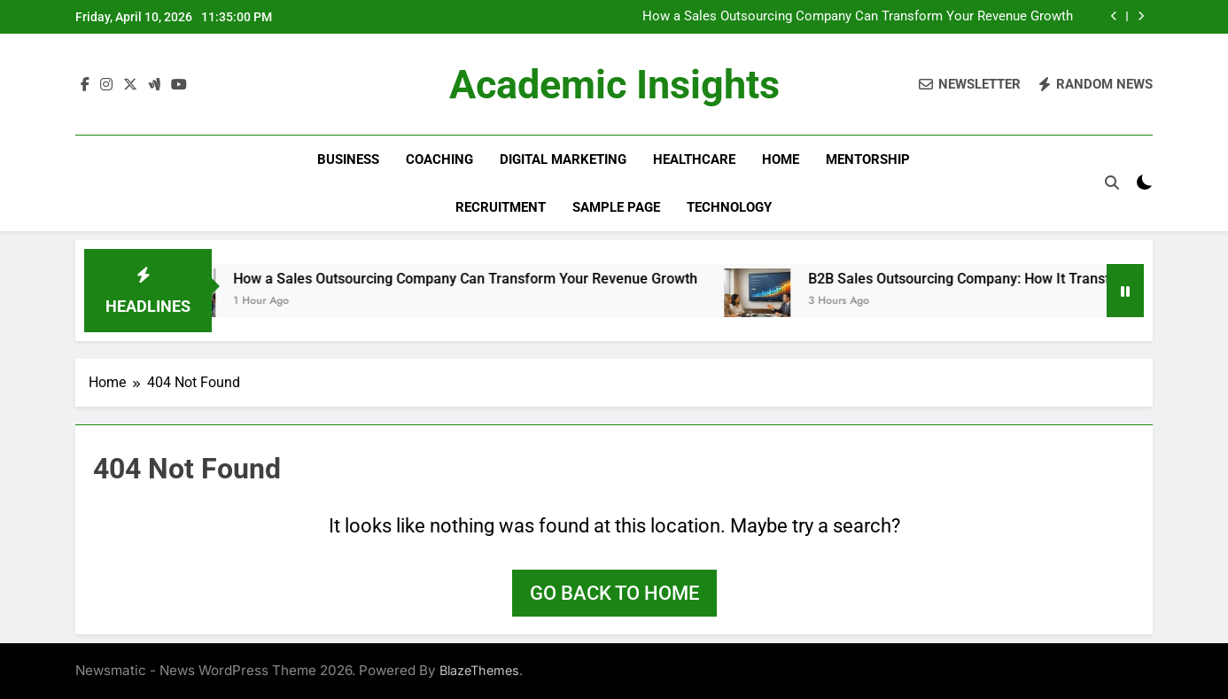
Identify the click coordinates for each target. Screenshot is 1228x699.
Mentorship (868, 159)
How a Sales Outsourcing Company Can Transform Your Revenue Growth (857, 17)
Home (780, 159)
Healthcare (694, 159)
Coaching (439, 159)
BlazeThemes (479, 670)
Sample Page (616, 207)
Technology (729, 207)
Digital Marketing (563, 159)
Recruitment (500, 207)
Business (348, 159)
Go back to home (614, 593)
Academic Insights (614, 84)
